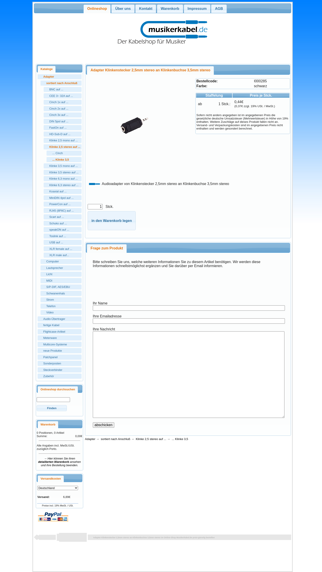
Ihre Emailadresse (107, 316)
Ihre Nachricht (104, 329)
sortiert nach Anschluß (115, 439)
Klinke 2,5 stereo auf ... (151, 439)
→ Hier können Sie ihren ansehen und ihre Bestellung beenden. (59, 462)
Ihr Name (100, 303)
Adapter (90, 439)
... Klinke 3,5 (180, 439)
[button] (52, 408)
